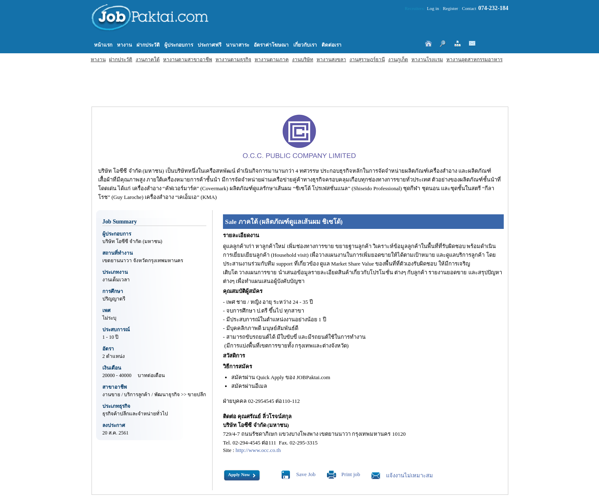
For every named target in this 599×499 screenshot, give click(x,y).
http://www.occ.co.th (258, 450)
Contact (469, 8)
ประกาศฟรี (209, 45)
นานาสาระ (237, 45)
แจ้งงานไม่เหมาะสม (409, 475)
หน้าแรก (103, 45)
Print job (351, 474)
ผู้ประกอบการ (178, 45)
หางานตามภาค (272, 59)
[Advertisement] (237, 81)
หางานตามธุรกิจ (233, 59)
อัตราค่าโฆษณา (271, 45)
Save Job (306, 474)
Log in (433, 8)
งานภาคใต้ (148, 59)
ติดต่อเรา (332, 45)
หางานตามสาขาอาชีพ (187, 59)
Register (450, 8)
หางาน (98, 59)
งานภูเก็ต (398, 59)
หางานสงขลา (331, 59)
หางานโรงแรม (427, 59)
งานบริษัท (302, 59)
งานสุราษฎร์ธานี (367, 59)
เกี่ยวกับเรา (305, 45)
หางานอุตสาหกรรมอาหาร (474, 59)
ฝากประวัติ (120, 59)
